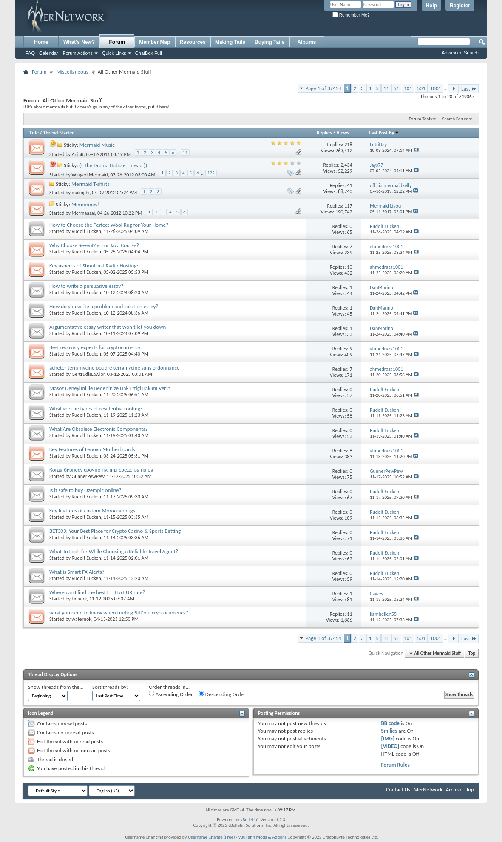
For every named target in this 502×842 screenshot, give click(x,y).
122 (211, 173)
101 (408, 88)
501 (421, 88)
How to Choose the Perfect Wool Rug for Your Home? (108, 225)
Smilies (389, 731)
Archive (454, 789)
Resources (193, 42)
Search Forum (455, 119)
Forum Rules (395, 765)
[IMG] (388, 738)
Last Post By (384, 133)
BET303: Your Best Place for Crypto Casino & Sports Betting (115, 531)
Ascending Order (171, 694)
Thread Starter (58, 133)
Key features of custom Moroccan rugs (92, 510)
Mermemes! (85, 204)
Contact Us (398, 789)
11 (386, 88)
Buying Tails (269, 42)
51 (396, 88)
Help (431, 6)
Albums (307, 42)
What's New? (79, 42)
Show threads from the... (56, 687)
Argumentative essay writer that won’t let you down (107, 327)
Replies (324, 133)
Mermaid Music (97, 145)
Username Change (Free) (211, 837)
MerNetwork (428, 789)
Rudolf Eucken (86, 231)
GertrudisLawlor (88, 374)
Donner (79, 599)
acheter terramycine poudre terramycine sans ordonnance (114, 367)
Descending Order (222, 694)
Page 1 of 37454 (323, 88)
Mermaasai (83, 213)
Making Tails (230, 42)
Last (468, 88)
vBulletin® (249, 819)
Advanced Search (460, 52)
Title (34, 133)
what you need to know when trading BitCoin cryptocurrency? (118, 612)
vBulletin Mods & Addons (262, 837)
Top (471, 653)
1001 (435, 88)
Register (460, 6)
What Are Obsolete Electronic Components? (98, 429)
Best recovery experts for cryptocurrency (94, 347)
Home (41, 42)
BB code (390, 723)
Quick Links (114, 53)
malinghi (81, 193)
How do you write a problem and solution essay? (103, 306)
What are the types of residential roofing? (96, 408)
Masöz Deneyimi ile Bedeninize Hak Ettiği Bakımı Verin (109, 388)
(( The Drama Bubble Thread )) (113, 165)
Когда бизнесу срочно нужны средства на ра (101, 470)
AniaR (78, 154)
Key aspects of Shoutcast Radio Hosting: (93, 265)
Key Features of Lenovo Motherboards (92, 449)
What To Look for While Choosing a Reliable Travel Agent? (113, 551)
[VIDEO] (390, 746)
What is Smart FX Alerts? (77, 572)
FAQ (30, 53)
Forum (117, 42)
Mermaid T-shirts (90, 184)
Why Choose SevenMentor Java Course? (94, 245)
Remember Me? (350, 15)
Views (343, 133)
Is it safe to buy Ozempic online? (85, 490)
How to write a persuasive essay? (86, 286)
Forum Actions (78, 53)
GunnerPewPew (88, 476)
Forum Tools (420, 119)
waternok (81, 619)
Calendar (48, 53)
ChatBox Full (148, 53)
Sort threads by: (110, 687)
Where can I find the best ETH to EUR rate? (97, 592)
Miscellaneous (72, 71)
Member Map (154, 42)
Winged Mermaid (90, 175)
